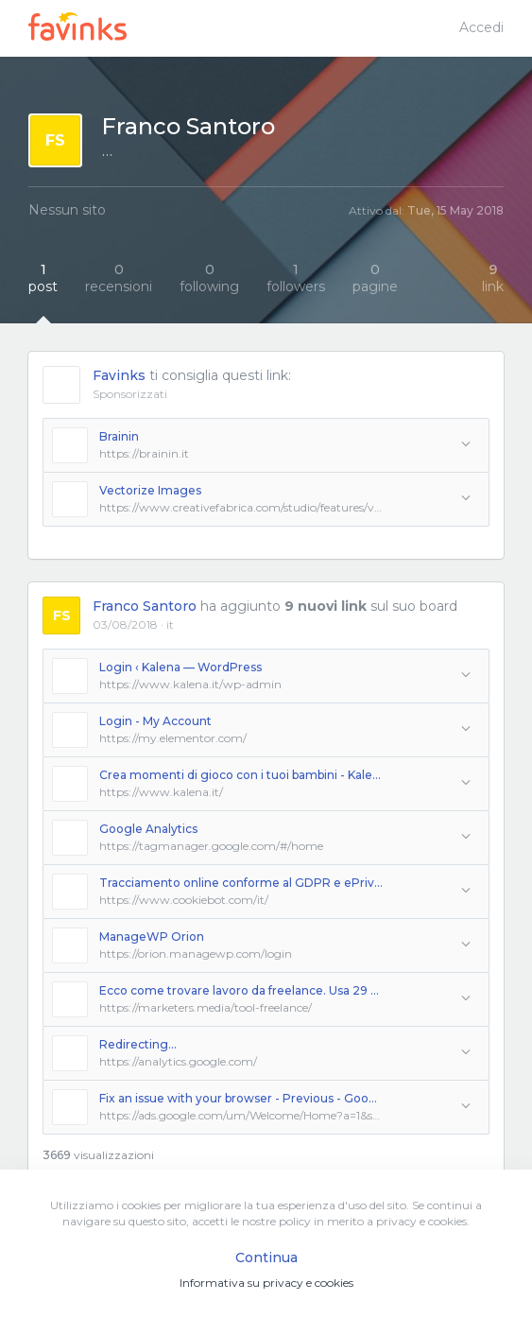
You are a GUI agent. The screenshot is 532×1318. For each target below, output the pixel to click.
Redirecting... (138, 1044)
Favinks (119, 375)
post (43, 278)
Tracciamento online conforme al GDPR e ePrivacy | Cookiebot (241, 883)
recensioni (118, 278)
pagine (375, 278)
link (493, 278)
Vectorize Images (150, 490)
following (209, 278)
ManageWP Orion (151, 936)
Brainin (119, 436)
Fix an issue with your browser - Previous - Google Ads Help (241, 1098)
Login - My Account (155, 721)
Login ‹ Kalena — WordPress (180, 667)
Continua (266, 1257)
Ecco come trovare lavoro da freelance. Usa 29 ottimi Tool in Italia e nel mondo (241, 990)
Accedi (481, 27)
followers (295, 278)
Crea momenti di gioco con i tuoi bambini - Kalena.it (241, 775)
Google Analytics (148, 829)
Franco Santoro (145, 606)
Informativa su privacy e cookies (266, 1282)
